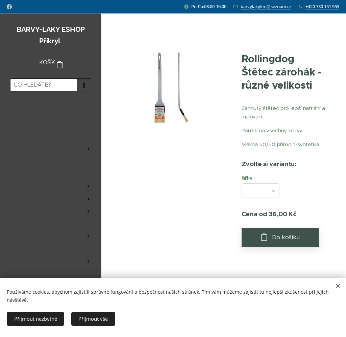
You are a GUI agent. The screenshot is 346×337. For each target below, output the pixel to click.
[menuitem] (50, 116)
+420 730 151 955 (322, 6)
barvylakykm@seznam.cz (266, 6)
